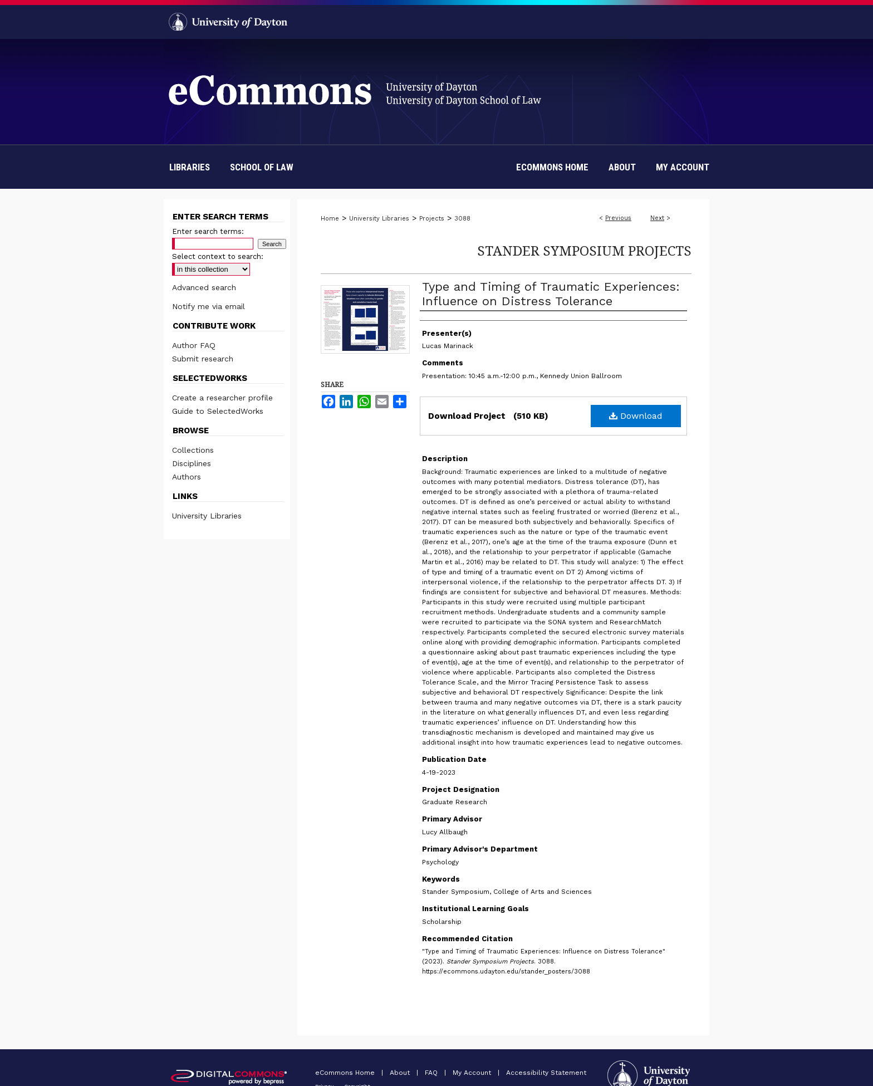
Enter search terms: (208, 231)
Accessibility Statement (546, 1073)
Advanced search (204, 287)
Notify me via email (208, 306)
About (401, 1073)
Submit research (202, 358)
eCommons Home (346, 1073)
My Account (473, 1073)
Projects (431, 218)
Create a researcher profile (222, 397)
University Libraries (379, 218)
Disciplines (191, 463)
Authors (186, 476)
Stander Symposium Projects (584, 250)
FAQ (432, 1073)
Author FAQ (193, 345)
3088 (462, 218)
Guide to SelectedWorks (217, 411)
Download (636, 415)
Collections (193, 450)
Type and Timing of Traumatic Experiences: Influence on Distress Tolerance (551, 294)
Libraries (189, 167)
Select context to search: (217, 256)
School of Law (261, 167)
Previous (618, 218)
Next (657, 218)
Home (330, 218)
